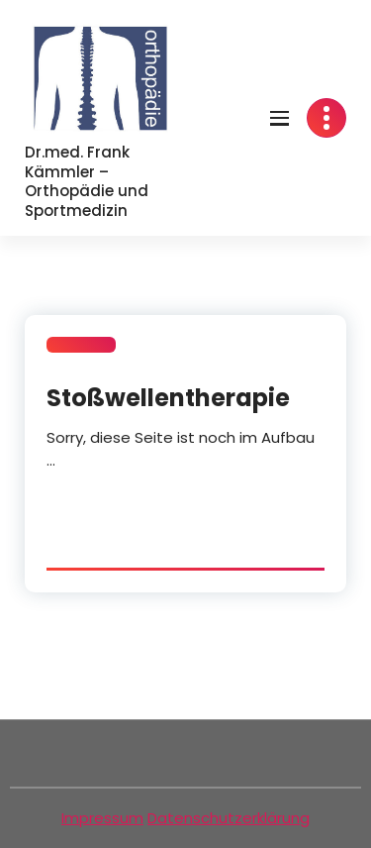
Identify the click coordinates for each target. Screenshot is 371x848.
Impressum (102, 817)
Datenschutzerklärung (228, 817)
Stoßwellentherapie (168, 397)
